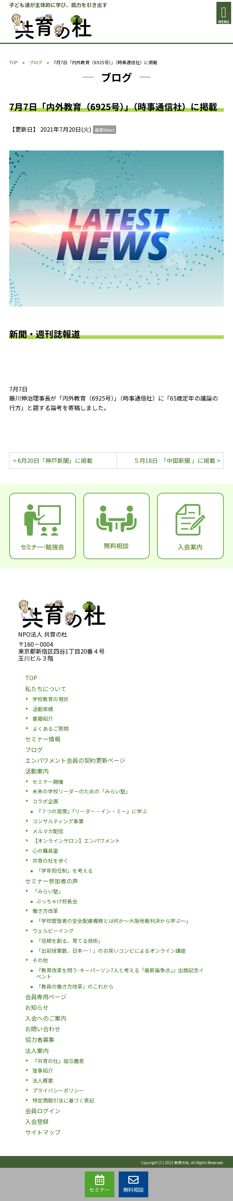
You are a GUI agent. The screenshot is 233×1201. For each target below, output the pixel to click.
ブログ (35, 62)
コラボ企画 (45, 801)
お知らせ (37, 1007)
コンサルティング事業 (58, 821)
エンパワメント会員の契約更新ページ (75, 760)
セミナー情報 (42, 738)
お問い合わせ (42, 1028)
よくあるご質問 (50, 728)
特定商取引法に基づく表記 (63, 1100)
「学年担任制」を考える (64, 870)
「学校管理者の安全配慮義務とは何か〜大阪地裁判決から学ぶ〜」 (113, 920)
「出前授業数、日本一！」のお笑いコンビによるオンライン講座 (111, 950)
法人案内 (37, 1050)
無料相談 (133, 1184)
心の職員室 (45, 850)
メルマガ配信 (47, 831)
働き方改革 (45, 910)
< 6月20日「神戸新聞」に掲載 (53, 460)
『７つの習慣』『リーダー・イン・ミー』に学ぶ (91, 811)
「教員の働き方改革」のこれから (75, 986)
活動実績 (42, 709)
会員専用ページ (45, 996)
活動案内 (37, 770)
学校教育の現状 (50, 699)
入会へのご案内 (45, 1018)
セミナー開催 (47, 781)
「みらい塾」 (47, 891)
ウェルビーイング (53, 930)
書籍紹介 (42, 718)
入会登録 (37, 1121)
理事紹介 (42, 1070)
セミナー (99, 1184)
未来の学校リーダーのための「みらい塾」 (81, 791)
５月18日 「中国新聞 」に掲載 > (176, 460)
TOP (13, 62)
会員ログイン (42, 1110)
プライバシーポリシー (58, 1090)
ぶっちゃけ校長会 (56, 901)
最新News (104, 130)
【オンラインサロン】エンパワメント (76, 840)
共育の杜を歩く (50, 860)
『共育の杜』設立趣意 (58, 1061)
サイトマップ (42, 1132)
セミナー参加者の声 (51, 880)
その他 (40, 960)
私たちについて (45, 688)
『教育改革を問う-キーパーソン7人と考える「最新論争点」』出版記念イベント (120, 973)
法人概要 (42, 1080)
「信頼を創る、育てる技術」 (69, 940)
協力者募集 (40, 1039)
